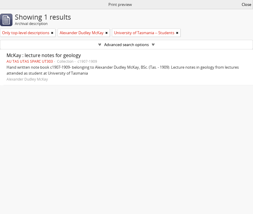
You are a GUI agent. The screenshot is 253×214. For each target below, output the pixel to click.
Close (246, 4)
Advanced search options (126, 44)
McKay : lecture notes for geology (44, 55)
